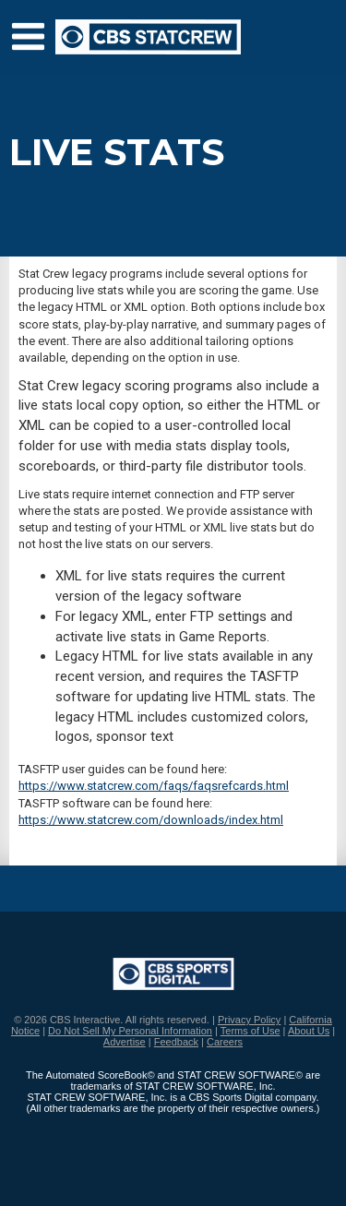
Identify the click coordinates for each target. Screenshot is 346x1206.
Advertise (124, 1041)
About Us (308, 1030)
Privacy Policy (249, 1019)
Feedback (176, 1041)
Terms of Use (250, 1030)
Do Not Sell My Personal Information (130, 1030)
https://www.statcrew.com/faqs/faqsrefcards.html (153, 786)
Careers (225, 1041)
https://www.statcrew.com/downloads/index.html (150, 820)
